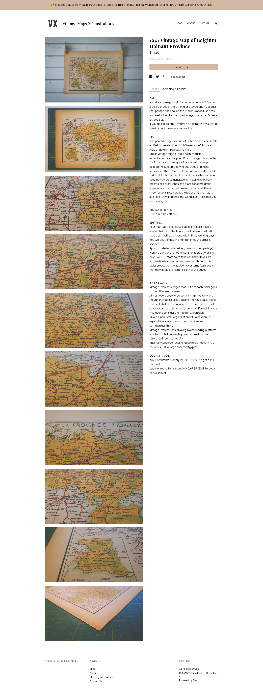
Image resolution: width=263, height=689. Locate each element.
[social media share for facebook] (151, 76)
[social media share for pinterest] (164, 76)
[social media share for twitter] (158, 76)
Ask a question (178, 76)
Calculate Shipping (161, 58)
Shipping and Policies (101, 677)
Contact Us (96, 681)
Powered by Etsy (188, 680)
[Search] (216, 23)
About (191, 23)
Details (154, 89)
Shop (179, 23)
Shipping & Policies (175, 89)
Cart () (204, 23)
